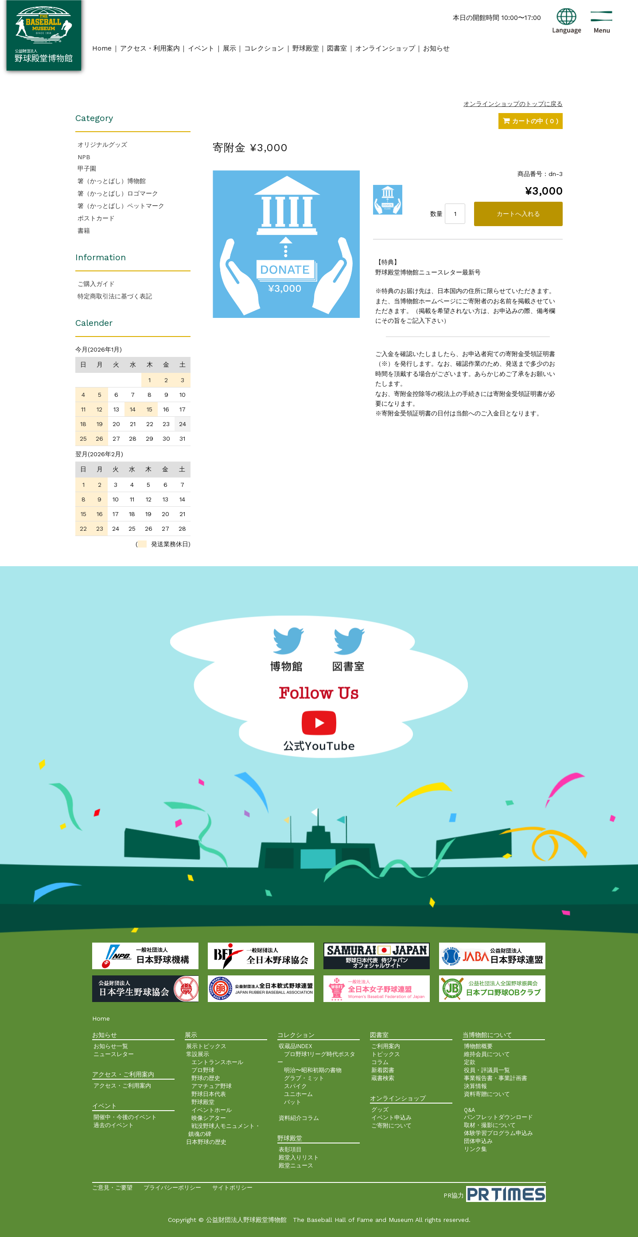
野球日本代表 (208, 1094)
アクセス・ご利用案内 (122, 1085)
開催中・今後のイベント (125, 1117)
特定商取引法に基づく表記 (115, 296)
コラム (380, 1062)
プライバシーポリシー (172, 1187)
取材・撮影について (490, 1125)
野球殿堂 (305, 48)
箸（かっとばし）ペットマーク (121, 205)
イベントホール (211, 1110)
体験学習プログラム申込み (498, 1133)
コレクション (264, 48)
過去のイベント (113, 1125)
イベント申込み (391, 1117)
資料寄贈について (487, 1094)
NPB (84, 156)
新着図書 (382, 1070)
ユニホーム (298, 1094)
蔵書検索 (382, 1078)
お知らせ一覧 (110, 1046)
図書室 (337, 48)
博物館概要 (478, 1046)
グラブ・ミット (304, 1078)
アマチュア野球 (211, 1086)
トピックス (385, 1054)
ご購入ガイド (96, 283)
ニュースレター (113, 1054)
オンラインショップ (385, 48)
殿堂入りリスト (299, 1157)
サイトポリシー (232, 1187)
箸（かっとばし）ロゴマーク (118, 193)
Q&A (469, 1110)
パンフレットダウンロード (498, 1117)
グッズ (380, 1109)
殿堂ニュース (296, 1165)
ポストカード (96, 218)
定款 (469, 1062)
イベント (201, 48)
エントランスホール (217, 1062)
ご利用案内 (385, 1046)
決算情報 (475, 1086)
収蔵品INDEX (295, 1046)
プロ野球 (202, 1070)
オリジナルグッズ (102, 144)
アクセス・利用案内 (150, 48)
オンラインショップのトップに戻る (513, 103)
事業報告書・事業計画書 (495, 1078)
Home (102, 48)
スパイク (295, 1086)
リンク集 (475, 1149)
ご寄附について (391, 1125)
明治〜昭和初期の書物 (313, 1070)
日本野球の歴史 (206, 1142)
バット (292, 1102)
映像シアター (208, 1118)
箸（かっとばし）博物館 (112, 180)
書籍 (84, 230)
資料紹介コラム (299, 1118)
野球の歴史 (205, 1078)
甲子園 (87, 168)
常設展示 (197, 1054)
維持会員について (487, 1054)
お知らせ (436, 48)
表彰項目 (290, 1149)
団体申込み (478, 1141)
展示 (229, 48)
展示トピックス (206, 1046)
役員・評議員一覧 (487, 1070)
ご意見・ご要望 (112, 1187)
